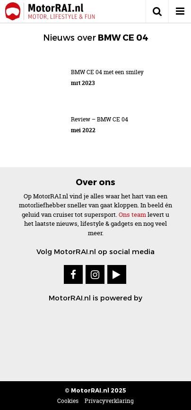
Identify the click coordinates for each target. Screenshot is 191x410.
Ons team (132, 214)
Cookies (67, 401)
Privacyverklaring (109, 401)
